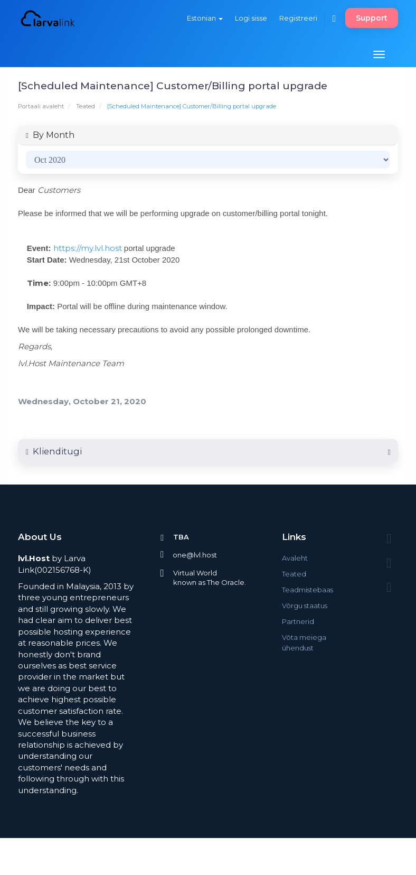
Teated (85, 106)
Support (371, 18)
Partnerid (298, 621)
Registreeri (298, 18)
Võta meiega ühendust (304, 642)
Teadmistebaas (307, 589)
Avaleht (295, 558)
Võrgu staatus (304, 605)
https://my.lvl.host (87, 248)
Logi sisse (251, 18)
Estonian (205, 18)
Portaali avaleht (41, 106)
